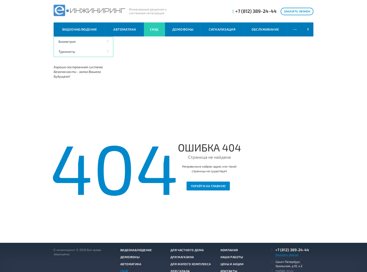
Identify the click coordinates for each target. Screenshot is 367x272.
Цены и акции (232, 264)
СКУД (154, 29)
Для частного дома (187, 250)
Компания (229, 250)
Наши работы (231, 257)
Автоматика (124, 29)
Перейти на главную (208, 186)
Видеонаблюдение (79, 29)
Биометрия (67, 41)
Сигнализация (222, 29)
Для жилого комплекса (190, 264)
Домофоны (182, 29)
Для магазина (182, 257)
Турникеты (67, 52)
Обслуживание (265, 29)
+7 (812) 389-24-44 (256, 11)
